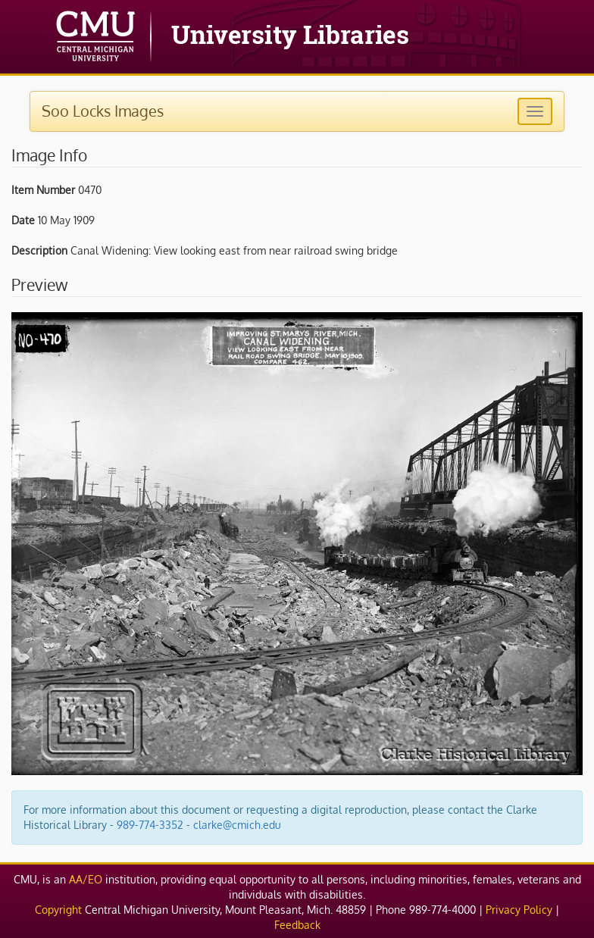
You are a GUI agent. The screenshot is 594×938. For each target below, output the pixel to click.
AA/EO (85, 879)
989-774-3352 (150, 824)
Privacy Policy (519, 909)
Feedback (297, 924)
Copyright (58, 909)
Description (39, 250)
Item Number (43, 189)
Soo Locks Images (103, 110)
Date (23, 220)
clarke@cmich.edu (237, 824)
